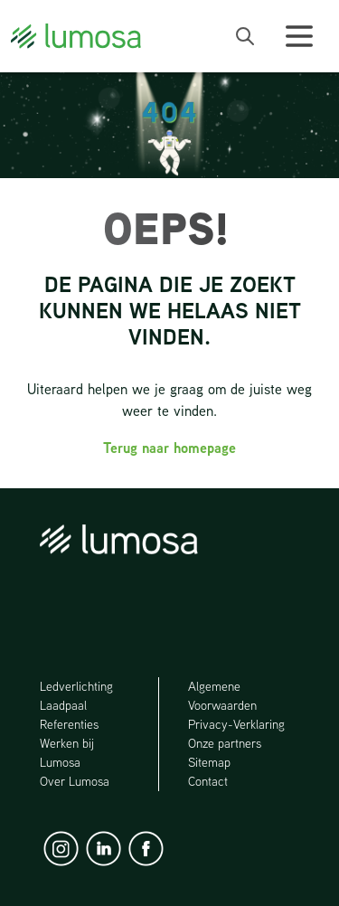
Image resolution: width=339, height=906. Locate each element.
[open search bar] (245, 36)
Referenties (69, 724)
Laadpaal (64, 705)
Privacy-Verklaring (236, 724)
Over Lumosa (74, 781)
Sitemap (209, 762)
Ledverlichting (76, 686)
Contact (208, 781)
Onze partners (224, 743)
